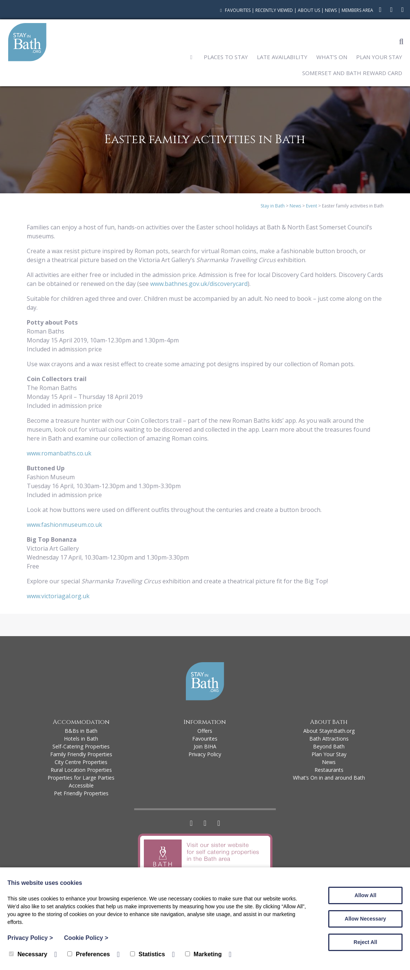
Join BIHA (205, 746)
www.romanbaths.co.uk (59, 453)
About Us (309, 10)
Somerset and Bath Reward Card (352, 73)
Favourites (234, 10)
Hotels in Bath (81, 738)
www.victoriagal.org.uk (58, 596)
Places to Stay (226, 57)
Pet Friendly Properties (81, 793)
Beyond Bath (329, 746)
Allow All (366, 895)
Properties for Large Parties (81, 777)
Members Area (357, 10)
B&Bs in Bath (81, 730)
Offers (204, 730)
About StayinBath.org (329, 730)
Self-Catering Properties (81, 746)
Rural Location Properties (81, 769)
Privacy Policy (204, 754)
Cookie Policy (86, 938)
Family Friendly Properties (81, 754)
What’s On (331, 57)
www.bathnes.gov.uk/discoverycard (199, 284)
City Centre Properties (81, 762)
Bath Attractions (329, 738)
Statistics (147, 954)
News (331, 10)
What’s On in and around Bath (329, 777)
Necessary (28, 954)
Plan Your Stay (379, 57)
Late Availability (282, 57)
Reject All (365, 942)
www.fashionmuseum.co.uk (64, 525)
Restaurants (328, 769)
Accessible (81, 785)
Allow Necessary (365, 919)
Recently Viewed (274, 10)
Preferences (88, 954)
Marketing (203, 954)
